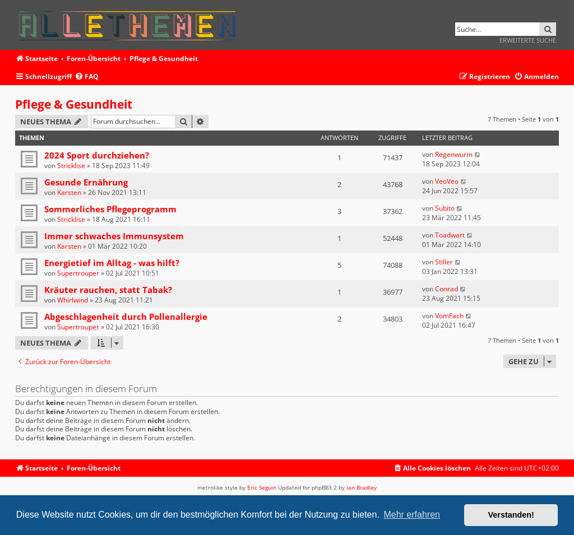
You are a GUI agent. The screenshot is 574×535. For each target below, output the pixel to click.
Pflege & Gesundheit (73, 104)
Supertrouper (78, 273)
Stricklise (71, 165)
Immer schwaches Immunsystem (114, 235)
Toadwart (450, 235)
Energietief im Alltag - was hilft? (111, 262)
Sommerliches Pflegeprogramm (110, 209)
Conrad (446, 289)
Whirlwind (72, 300)
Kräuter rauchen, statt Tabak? (108, 289)
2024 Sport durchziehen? (96, 155)
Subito (445, 208)
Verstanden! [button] (511, 514)
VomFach (449, 315)
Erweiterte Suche (527, 40)
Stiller (444, 262)
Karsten (69, 192)
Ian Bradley (361, 487)
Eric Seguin (261, 487)
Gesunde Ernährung (86, 182)
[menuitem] (87, 77)
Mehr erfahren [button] (411, 514)
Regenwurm (454, 154)
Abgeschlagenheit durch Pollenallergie (125, 316)
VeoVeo (447, 181)
